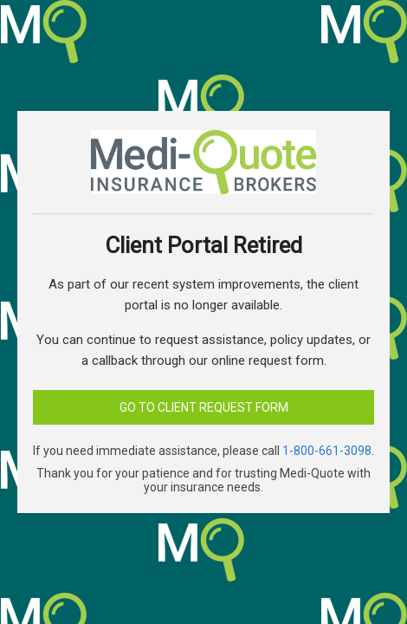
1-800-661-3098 (326, 451)
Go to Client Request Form (204, 407)
